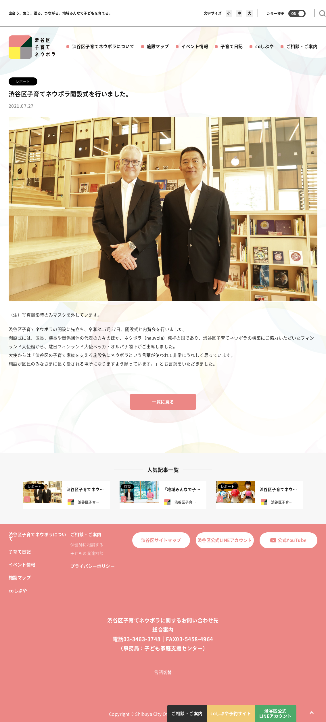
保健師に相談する (87, 544)
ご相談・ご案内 (301, 46)
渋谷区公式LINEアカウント (224, 540)
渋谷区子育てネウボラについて (103, 46)
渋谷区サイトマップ (161, 540)
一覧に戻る (163, 402)
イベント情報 (194, 46)
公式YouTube (288, 540)
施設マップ (158, 46)
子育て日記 (231, 46)
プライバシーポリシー (92, 566)
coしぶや (264, 46)
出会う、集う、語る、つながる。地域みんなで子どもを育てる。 (60, 13)
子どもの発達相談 (87, 553)
